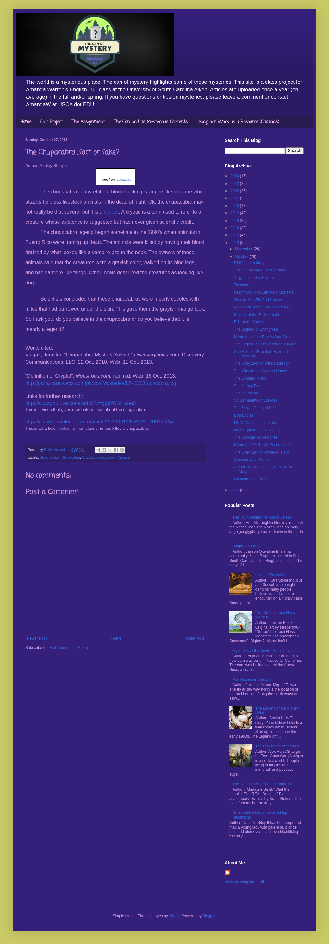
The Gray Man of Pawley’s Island (262, 452)
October (242, 256)
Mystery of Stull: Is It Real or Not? (262, 445)
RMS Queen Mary (249, 263)
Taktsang (241, 285)
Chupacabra (70, 457)
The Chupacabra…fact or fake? (260, 270)
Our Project (51, 122)
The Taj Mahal (246, 393)
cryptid (110, 212)
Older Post (195, 638)
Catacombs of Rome (251, 459)
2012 (235, 490)
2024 (235, 176)
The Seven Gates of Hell (255, 408)
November (244, 249)
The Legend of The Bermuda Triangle (265, 344)
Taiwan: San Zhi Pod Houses (258, 300)
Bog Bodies (243, 415)
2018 (235, 220)
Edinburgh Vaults (248, 322)
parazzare (123, 179)
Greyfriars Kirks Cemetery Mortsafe (264, 292)
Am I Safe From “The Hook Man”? (262, 307)
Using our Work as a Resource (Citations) (238, 122)
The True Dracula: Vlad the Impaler (262, 784)
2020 (235, 206)
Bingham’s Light (246, 546)
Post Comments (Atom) (68, 647)
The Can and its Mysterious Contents (151, 122)
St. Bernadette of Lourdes (255, 400)
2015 (235, 235)
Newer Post (37, 638)
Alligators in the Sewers (254, 278)
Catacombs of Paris (250, 479)
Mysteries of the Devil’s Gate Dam (262, 337)
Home (25, 122)
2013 (235, 243)
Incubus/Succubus (270, 575)
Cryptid (87, 457)
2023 (235, 183)
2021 (235, 198)
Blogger (208, 916)
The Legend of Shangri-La (256, 329)
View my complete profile (246, 882)
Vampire (123, 457)
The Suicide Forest (250, 378)
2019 (235, 213)
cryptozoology (105, 457)
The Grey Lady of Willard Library (261, 363)
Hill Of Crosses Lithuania (255, 423)
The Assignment (88, 122)
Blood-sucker (49, 457)
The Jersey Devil (248, 386)
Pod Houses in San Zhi (252, 679)
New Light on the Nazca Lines (259, 430)
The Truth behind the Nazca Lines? (262, 517)
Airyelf (174, 916)
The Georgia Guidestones (255, 437)
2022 (235, 191)
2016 (235, 228)
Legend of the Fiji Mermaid (256, 315)
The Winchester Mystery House (260, 371)
